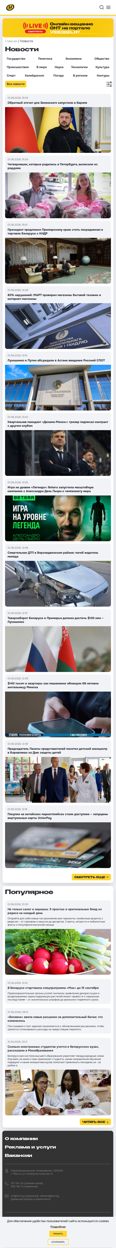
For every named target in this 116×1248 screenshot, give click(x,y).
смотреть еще (89, 877)
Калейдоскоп (34, 75)
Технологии (79, 67)
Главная (11, 41)
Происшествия (18, 67)
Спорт (11, 75)
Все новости (16, 84)
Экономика (73, 59)
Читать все (93, 1122)
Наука (59, 67)
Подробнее (58, 1227)
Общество (101, 59)
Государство (16, 59)
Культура (102, 67)
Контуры (103, 75)
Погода (58, 75)
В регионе (80, 75)
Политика (45, 59)
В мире (41, 67)
